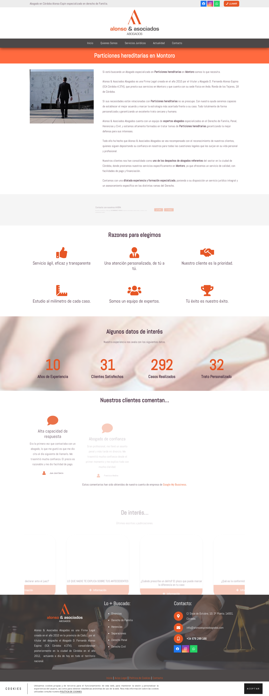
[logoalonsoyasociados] (134, 23)
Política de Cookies (139, 678)
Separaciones (118, 633)
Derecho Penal (119, 640)
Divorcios (116, 613)
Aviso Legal (121, 678)
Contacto (158, 678)
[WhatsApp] (217, 4)
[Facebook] (204, 4)
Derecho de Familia (122, 620)
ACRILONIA (164, 687)
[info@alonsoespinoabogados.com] (180, 627)
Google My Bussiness (174, 484)
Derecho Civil (118, 646)
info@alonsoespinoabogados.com (204, 628)
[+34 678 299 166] (180, 638)
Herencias (116, 627)
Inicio (109, 678)
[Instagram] (210, 4)
